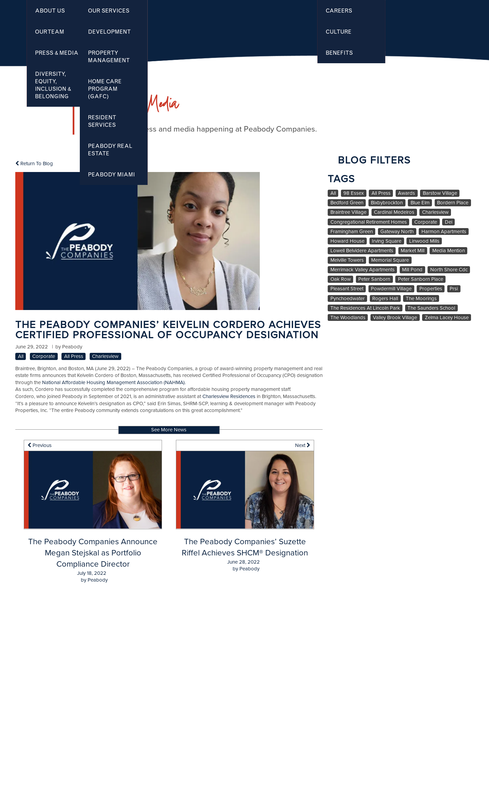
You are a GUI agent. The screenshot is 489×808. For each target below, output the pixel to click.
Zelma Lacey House (447, 317)
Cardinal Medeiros (394, 212)
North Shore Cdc (449, 269)
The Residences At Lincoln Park (365, 308)
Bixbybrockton (387, 202)
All (20, 356)
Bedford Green (346, 202)
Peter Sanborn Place (420, 279)
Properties (430, 288)
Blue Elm (420, 202)
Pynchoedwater (347, 298)
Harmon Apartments (443, 231)
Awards (406, 193)
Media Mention (448, 250)
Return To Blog (34, 163)
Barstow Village (440, 193)
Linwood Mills (424, 241)
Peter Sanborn (374, 279)
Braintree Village (348, 212)
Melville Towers (347, 260)
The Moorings (421, 298)
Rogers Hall (385, 298)
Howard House (347, 241)
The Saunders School (431, 308)
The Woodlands (347, 317)
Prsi (454, 288)
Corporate (43, 356)
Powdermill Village (391, 288)
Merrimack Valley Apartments (362, 269)
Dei (448, 222)
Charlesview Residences (228, 396)
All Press (73, 356)
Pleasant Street (346, 288)
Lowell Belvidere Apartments (361, 250)
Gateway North (397, 231)
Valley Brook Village (395, 317)
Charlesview (105, 356)
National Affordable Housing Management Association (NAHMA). (114, 382)
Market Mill (412, 250)
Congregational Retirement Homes (368, 222)
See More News (168, 429)
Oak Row (340, 279)
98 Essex (353, 193)
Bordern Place (452, 202)
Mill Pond (412, 269)
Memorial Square (390, 260)
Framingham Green (351, 231)
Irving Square (386, 241)
